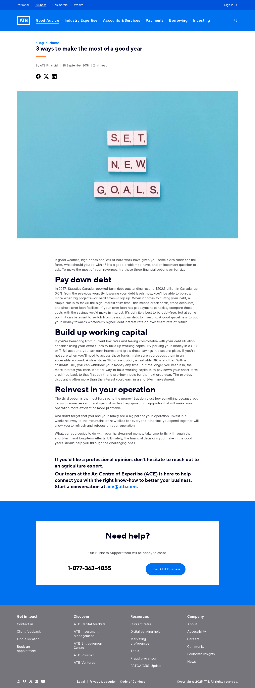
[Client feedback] (29, 631)
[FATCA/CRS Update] (145, 666)
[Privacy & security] (103, 682)
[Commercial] (60, 5)
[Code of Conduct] (132, 682)
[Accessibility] (196, 631)
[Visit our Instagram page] (19, 681)
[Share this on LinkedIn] (54, 76)
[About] (192, 624)
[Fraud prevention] (143, 658)
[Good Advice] (47, 20)
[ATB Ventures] (84, 663)
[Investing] (201, 20)
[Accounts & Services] (121, 20)
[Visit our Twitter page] (30, 681)
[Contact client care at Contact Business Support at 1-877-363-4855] (89, 568)
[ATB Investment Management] (86, 633)
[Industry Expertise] (81, 20)
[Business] (40, 5)
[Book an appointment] (26, 649)
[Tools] (134, 651)
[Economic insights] (201, 654)
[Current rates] (140, 624)
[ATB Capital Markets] (89, 624)
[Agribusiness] (127, 42)
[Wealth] (78, 5)
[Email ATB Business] (165, 569)
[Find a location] (28, 639)
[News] (191, 662)
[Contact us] (25, 624)
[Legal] (81, 682)
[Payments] (154, 20)
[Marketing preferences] (139, 641)
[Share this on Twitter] (46, 76)
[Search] (237, 20)
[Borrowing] (178, 20)
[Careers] (193, 639)
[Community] (196, 647)
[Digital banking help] (145, 631)
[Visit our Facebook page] (24, 681)
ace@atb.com (121, 487)
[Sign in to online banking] (232, 5)
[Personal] (21, 5)
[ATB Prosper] (84, 655)
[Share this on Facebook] (38, 76)
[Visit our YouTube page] (42, 681)
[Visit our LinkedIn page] (36, 681)
